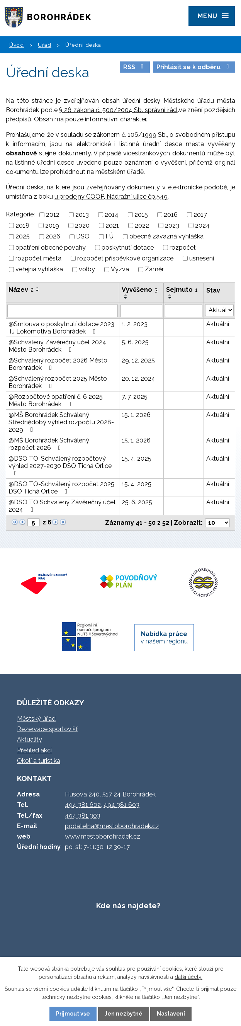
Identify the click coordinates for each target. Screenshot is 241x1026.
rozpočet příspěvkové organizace (125, 258)
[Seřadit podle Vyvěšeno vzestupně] (126, 294)
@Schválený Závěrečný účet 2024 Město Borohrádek (57, 346)
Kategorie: (20, 214)
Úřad (44, 45)
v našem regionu (164, 637)
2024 (202, 225)
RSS (134, 67)
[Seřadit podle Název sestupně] (38, 290)
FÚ (109, 236)
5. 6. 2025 (135, 342)
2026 (53, 236)
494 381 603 (121, 804)
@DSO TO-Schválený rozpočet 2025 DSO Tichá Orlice (61, 487)
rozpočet (183, 247)
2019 (52, 225)
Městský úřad (36, 718)
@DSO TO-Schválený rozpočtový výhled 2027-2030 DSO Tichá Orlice (60, 465)
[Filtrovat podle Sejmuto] (183, 310)
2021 (112, 225)
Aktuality (29, 739)
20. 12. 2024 (138, 378)
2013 (82, 214)
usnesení (201, 258)
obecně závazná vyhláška (166, 236)
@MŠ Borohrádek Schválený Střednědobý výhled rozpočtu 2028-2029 (61, 422)
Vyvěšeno (140, 289)
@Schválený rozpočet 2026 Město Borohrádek (57, 364)
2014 (112, 214)
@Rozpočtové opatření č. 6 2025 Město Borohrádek (55, 400)
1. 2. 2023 (135, 324)
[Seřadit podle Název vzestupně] (38, 287)
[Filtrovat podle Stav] (219, 310)
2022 (142, 225)
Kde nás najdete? (128, 905)
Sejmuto (181, 289)
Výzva (120, 269)
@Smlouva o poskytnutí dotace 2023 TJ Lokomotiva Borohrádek (61, 327)
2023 (172, 225)
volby (87, 269)
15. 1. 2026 (136, 415)
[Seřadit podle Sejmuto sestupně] (170, 297)
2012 (52, 214)
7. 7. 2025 (135, 396)
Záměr (154, 269)
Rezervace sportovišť (47, 729)
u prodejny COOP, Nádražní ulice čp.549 (111, 196)
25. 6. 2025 (137, 502)
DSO (83, 236)
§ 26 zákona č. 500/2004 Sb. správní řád (118, 110)
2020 (82, 225)
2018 (22, 225)
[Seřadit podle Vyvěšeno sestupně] (126, 297)
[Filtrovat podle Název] (62, 310)
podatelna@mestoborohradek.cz (112, 826)
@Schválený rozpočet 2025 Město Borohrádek (57, 382)
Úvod (16, 45)
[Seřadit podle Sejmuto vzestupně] (170, 294)
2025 (22, 236)
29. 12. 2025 (138, 360)
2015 (141, 214)
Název (21, 289)
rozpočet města (38, 258)
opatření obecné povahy (50, 247)
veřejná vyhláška (39, 269)
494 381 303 (82, 815)
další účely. (188, 977)
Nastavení (171, 1014)
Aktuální (217, 324)
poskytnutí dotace (128, 247)
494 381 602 (83, 804)
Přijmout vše (73, 1014)
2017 (200, 214)
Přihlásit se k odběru (193, 67)
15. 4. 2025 (136, 458)
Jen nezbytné (124, 1014)
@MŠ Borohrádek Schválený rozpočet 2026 (48, 444)
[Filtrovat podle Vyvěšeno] (141, 310)
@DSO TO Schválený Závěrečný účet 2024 (62, 506)
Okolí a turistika (38, 760)
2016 (171, 214)
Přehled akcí (34, 750)
